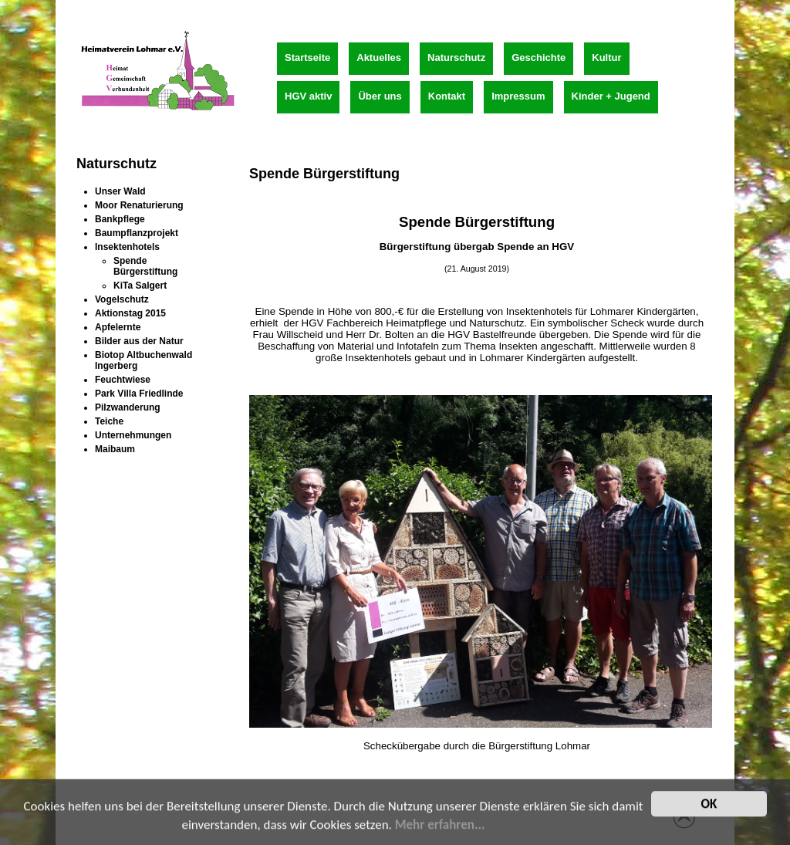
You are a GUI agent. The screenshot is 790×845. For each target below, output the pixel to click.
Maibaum (115, 449)
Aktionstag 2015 (130, 313)
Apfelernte (117, 327)
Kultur (606, 57)
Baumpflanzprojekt (136, 233)
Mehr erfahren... (440, 828)
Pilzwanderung (127, 407)
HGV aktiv (308, 96)
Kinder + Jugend (611, 96)
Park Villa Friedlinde (139, 393)
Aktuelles (378, 57)
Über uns (379, 96)
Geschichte (538, 57)
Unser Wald (120, 191)
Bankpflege (120, 219)
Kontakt (446, 96)
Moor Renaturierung (139, 205)
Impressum (518, 96)
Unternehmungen (133, 435)
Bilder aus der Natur (139, 341)
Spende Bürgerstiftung (145, 266)
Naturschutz (456, 57)
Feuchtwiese (122, 379)
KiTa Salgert (140, 285)
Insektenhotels (127, 247)
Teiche (109, 421)
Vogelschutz (122, 299)
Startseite (307, 57)
